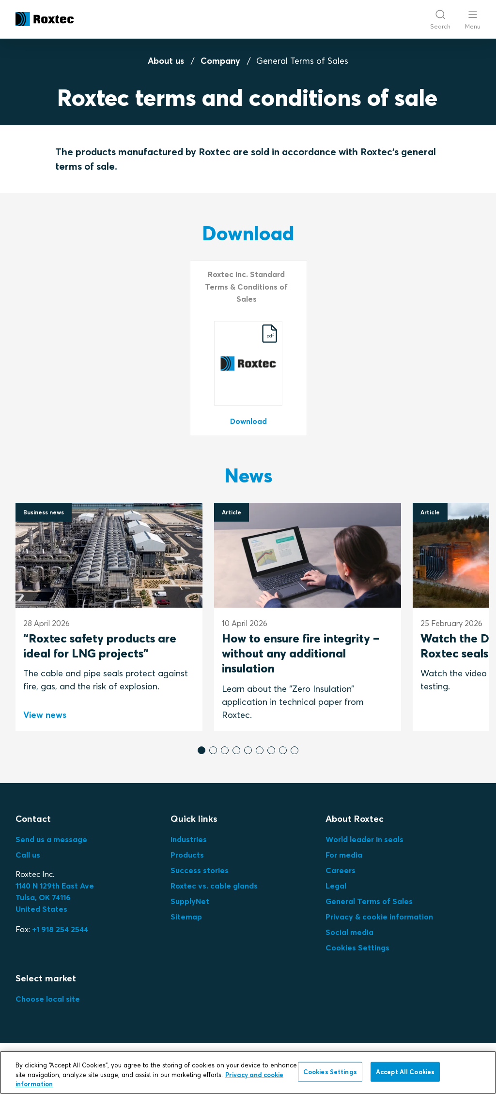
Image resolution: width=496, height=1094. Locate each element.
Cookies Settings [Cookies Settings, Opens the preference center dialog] (330, 1071)
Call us (28, 855)
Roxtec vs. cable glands (214, 885)
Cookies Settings (357, 947)
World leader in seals (364, 839)
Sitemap (186, 916)
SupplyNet (189, 901)
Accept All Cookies (405, 1071)
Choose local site (48, 999)
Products (187, 855)
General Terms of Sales (369, 901)
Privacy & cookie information (379, 916)
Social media (349, 932)
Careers (341, 870)
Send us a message (51, 839)
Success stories (199, 870)
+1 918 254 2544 (60, 929)
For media (344, 855)
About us (166, 60)
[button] (201, 750)
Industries (188, 839)
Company (220, 60)
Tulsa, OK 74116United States (55, 897)
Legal (336, 885)
